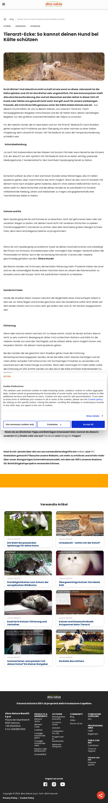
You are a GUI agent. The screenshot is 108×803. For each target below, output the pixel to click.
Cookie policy (95, 399)
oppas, (16, 631)
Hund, (60, 631)
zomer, (17, 633)
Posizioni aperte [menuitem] (92, 763)
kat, (28, 633)
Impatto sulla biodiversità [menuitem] (40, 750)
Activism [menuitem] (56, 728)
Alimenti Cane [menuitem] (38, 725)
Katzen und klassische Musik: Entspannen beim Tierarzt (76, 623)
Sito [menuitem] (90, 719)
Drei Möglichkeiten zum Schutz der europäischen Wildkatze (28, 584)
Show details (92, 416)
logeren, (23, 633)
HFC (92, 451)
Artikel (7, 26)
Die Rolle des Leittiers (71, 661)
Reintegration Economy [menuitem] (58, 717)
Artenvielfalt (10, 552)
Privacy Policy (10, 798)
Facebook (49, 436)
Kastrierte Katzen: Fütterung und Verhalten (27, 623)
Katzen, (9, 513)
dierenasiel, (34, 633)
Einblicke (35, 26)
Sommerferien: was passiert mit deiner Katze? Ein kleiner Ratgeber (27, 663)
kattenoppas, (23, 634)
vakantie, (9, 631)
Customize (54, 424)
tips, (27, 631)
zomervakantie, (36, 631)
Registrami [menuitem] (93, 734)
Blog (12, 19)
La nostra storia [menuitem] (56, 723)
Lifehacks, (16, 513)
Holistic (81, 451)
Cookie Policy (27, 798)
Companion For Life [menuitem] (57, 732)
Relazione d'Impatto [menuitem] (57, 745)
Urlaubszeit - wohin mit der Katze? (79, 542)
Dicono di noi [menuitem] (76, 723)
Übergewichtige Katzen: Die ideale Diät (79, 584)
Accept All (88, 424)
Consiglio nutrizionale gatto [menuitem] (39, 735)
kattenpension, (11, 634)
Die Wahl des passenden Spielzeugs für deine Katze (23, 544)
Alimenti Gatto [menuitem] (38, 720)
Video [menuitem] (73, 720)
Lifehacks (20, 26)
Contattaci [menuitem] (93, 745)
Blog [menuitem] (72, 716)
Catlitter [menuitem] (38, 730)
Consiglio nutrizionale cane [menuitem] (39, 743)
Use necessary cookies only (20, 424)
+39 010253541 (13, 726)
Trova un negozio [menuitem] (92, 749)
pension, (22, 631)
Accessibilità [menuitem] (40, 754)
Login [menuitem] (90, 730)
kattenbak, (10, 633)
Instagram (66, 436)
